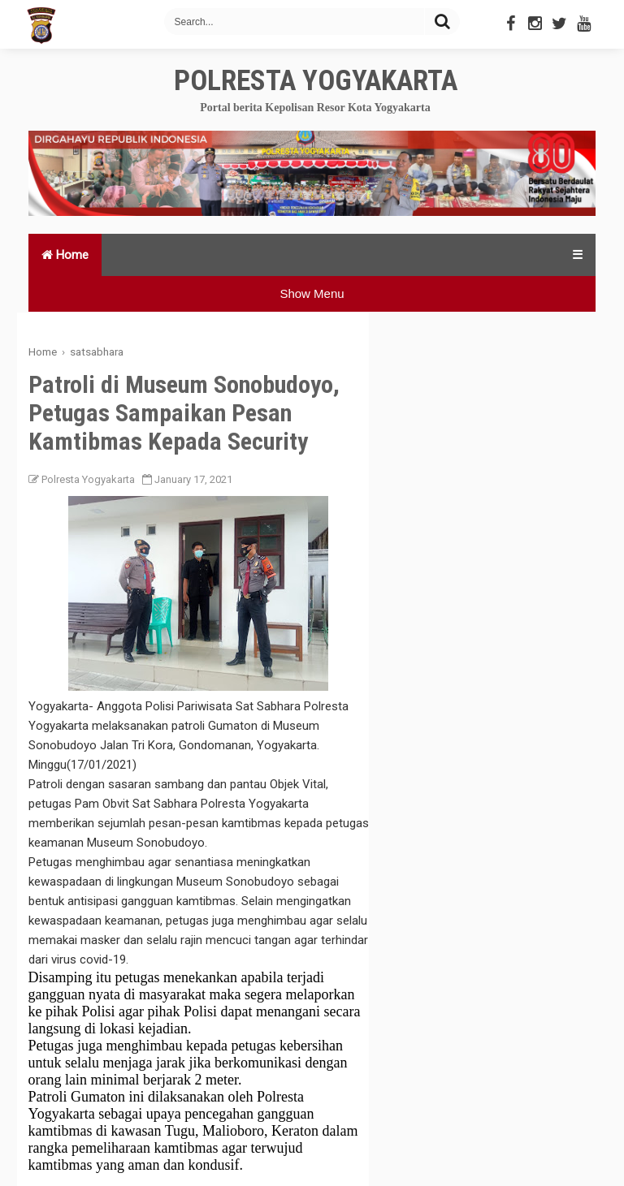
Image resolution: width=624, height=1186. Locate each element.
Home (65, 255)
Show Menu (312, 293)
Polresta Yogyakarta (315, 80)
